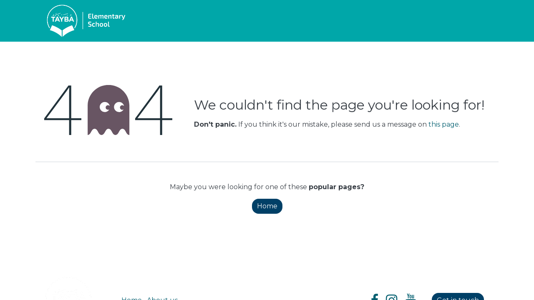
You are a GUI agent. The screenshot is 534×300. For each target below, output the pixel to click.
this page (443, 124)
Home (267, 206)
